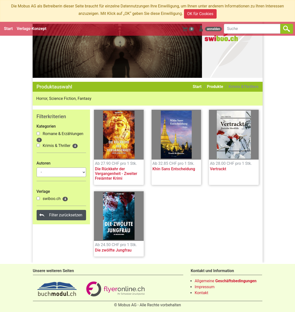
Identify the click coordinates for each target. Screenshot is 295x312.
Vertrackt (218, 169)
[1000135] (38, 133)
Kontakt (201, 292)
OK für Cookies (200, 13)
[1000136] (38, 145)
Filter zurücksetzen (65, 215)
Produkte (215, 86)
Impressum (205, 286)
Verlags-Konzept (31, 28)
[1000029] (38, 198)
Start (8, 28)
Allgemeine (225, 281)
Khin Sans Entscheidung (174, 169)
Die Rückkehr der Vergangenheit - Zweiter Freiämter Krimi (116, 174)
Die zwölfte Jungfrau (113, 250)
